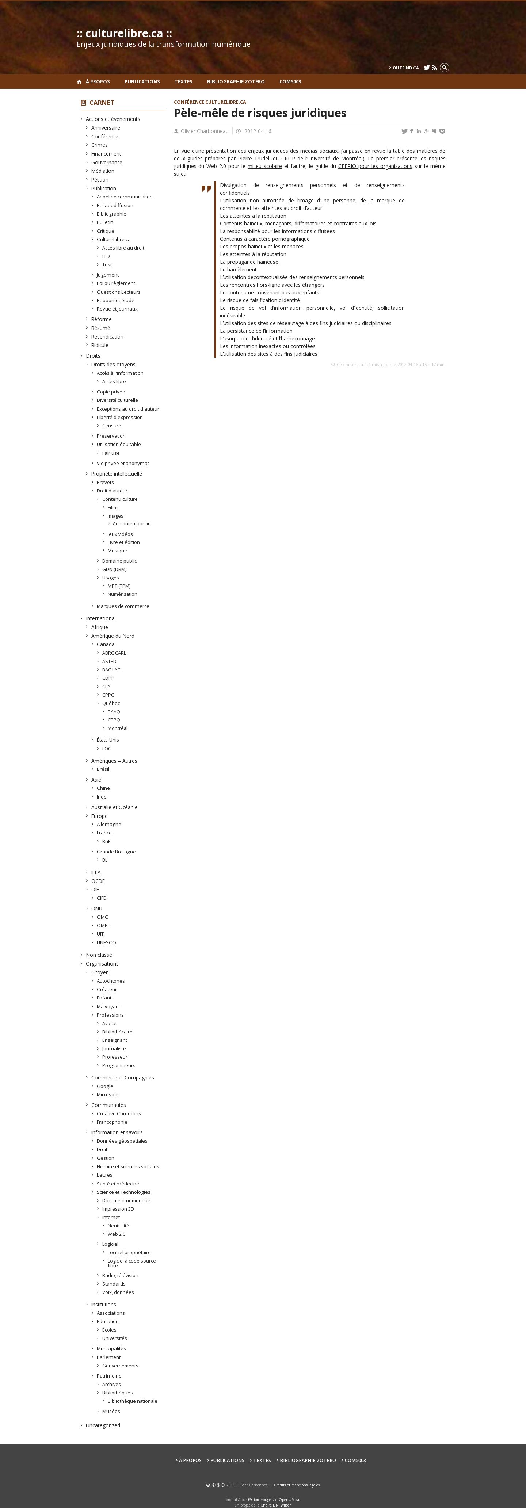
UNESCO (106, 942)
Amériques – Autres (114, 760)
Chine (103, 788)
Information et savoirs (117, 1132)
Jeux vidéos (120, 534)
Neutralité (118, 1225)
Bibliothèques (118, 1392)
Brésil (103, 769)
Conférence (105, 136)
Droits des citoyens (114, 364)
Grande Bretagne (116, 851)
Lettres (105, 1175)
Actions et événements (113, 118)
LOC (107, 748)
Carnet (101, 102)
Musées (111, 1411)
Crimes (100, 144)
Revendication (107, 336)
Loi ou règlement (116, 283)
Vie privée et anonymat (123, 463)
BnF (106, 841)
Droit (102, 1149)
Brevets (105, 482)
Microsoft (107, 1094)
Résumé (101, 327)
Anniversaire (106, 127)
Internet (111, 1217)
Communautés (109, 1104)
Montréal (117, 728)
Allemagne (109, 824)
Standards (114, 1283)
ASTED (110, 661)
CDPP (108, 678)
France (104, 832)
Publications (142, 81)
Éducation (108, 1321)
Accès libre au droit (123, 247)
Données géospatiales (122, 1141)
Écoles (110, 1329)
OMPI (103, 925)
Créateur (107, 989)
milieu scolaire (265, 166)
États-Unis (108, 739)
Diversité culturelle (117, 400)
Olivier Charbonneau (205, 130)
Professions (110, 1015)
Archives (112, 1384)
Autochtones (111, 981)
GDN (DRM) (114, 569)
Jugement (108, 274)
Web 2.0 (116, 1234)
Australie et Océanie (115, 807)
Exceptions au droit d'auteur (128, 408)
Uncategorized (103, 1425)
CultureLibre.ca (114, 239)
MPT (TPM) (119, 586)
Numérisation (122, 594)
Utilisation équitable (119, 444)
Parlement (109, 1357)
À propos (98, 81)
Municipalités (111, 1348)
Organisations (102, 963)
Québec (111, 703)
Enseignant (115, 1040)
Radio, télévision (120, 1275)
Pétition (100, 179)
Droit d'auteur (112, 490)
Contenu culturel (121, 499)
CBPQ (114, 719)
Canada (106, 644)
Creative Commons (119, 1113)
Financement (106, 153)
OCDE (98, 880)
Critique (105, 231)
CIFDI (102, 898)
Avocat (110, 1023)
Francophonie (112, 1122)
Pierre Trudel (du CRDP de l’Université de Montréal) (301, 158)
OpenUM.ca (289, 1499)
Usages (111, 577)
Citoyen (100, 972)
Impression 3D (118, 1209)
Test (107, 264)
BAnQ (114, 711)
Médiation (103, 170)
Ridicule (100, 345)
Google (105, 1086)
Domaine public (120, 560)
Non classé (99, 954)
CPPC (108, 695)
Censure (112, 425)
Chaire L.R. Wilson (276, 1505)
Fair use (111, 453)
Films (113, 507)
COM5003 (290, 81)
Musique (117, 550)
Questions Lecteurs (119, 292)
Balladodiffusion (115, 205)
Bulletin (105, 222)
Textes (184, 81)
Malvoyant (108, 1006)
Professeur (115, 1057)
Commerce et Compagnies (123, 1077)
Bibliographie (111, 213)
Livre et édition (124, 542)
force (262, 1499)
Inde (102, 796)
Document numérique (126, 1200)
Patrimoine (109, 1375)
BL (105, 860)
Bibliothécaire (118, 1031)
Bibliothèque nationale (132, 1401)
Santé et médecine (118, 1183)
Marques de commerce (123, 606)
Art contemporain (132, 524)
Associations (111, 1313)
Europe (100, 815)
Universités (115, 1338)
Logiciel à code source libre (132, 1263)
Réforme (102, 319)
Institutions (104, 1304)
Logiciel (110, 1244)
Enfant (104, 997)
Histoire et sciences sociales (128, 1166)
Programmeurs (119, 1065)
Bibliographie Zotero (236, 81)
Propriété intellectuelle (117, 473)
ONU (97, 908)
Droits (93, 355)
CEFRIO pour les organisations (375, 166)
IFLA (96, 872)
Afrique (100, 627)
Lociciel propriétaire (129, 1252)
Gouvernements (120, 1365)
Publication (104, 188)
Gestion (105, 1158)
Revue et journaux (117, 308)
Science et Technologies (123, 1192)
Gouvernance (107, 162)
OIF (95, 889)
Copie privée (111, 391)
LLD (106, 256)
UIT (100, 933)
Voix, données (118, 1292)
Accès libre (114, 381)
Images (115, 516)
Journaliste (114, 1048)
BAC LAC (111, 669)
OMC (102, 917)
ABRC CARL (114, 653)
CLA (106, 686)
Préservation (111, 436)
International (101, 618)
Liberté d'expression (120, 417)
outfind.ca (406, 68)
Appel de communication (125, 196)
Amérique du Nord (113, 635)
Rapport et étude (115, 300)
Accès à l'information (120, 373)
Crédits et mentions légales (297, 1485)
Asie (96, 779)
